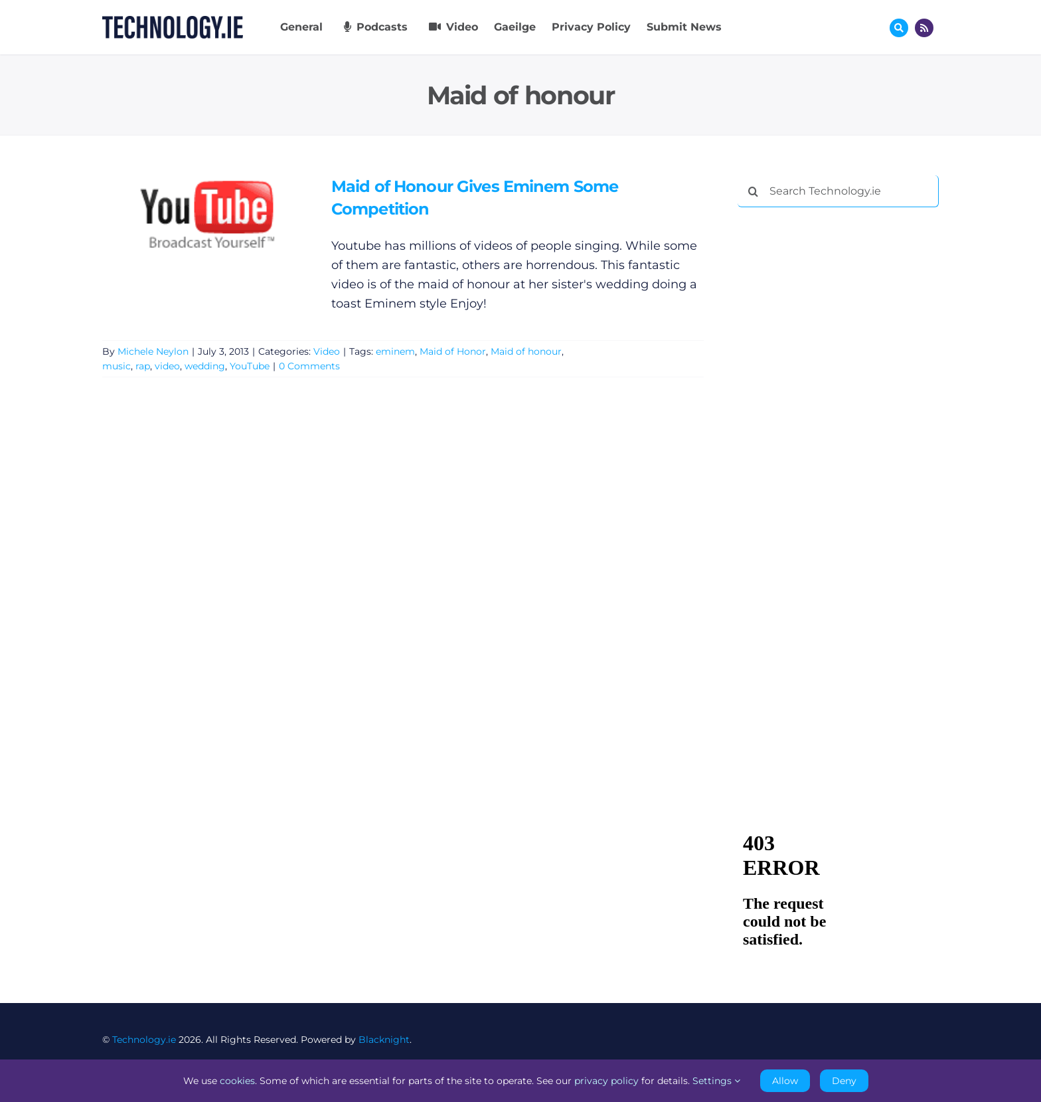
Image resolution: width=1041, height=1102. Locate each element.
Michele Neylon (153, 351)
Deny (844, 1081)
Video (326, 351)
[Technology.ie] (172, 22)
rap (142, 366)
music (116, 366)
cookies (237, 1081)
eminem (395, 351)
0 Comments (309, 366)
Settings (716, 1081)
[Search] (753, 191)
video (167, 366)
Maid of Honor (453, 351)
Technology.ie (144, 1040)
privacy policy (606, 1081)
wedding (205, 366)
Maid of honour (526, 351)
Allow (785, 1081)
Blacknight (384, 1040)
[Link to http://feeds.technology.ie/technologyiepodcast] (924, 28)
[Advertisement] (837, 420)
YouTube (250, 366)
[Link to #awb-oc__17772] (899, 28)
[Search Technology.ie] (838, 191)
